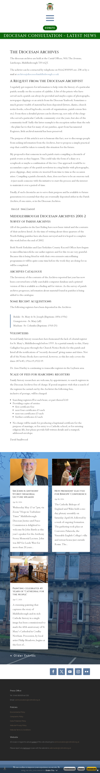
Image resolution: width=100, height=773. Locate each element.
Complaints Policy (16, 717)
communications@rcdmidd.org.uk (27, 700)
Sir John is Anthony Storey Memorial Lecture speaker (25, 494)
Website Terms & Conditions (20, 730)
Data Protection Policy (18, 721)
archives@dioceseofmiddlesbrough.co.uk (38, 74)
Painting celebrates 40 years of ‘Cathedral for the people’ (28, 591)
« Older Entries (23, 655)
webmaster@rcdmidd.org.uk (60, 748)
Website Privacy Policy (18, 725)
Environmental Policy (17, 712)
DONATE (50, 28)
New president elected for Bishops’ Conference (71, 492)
